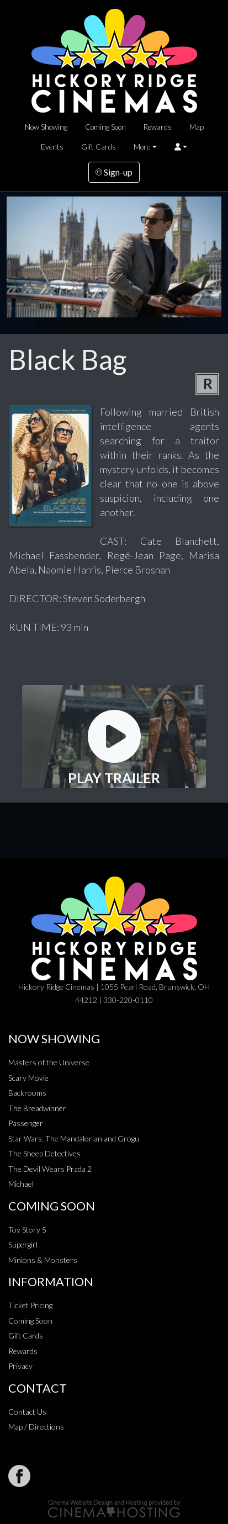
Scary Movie (28, 1077)
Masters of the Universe (48, 1062)
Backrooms (27, 1092)
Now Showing (46, 127)
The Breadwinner (37, 1108)
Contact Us (27, 1411)
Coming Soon (105, 127)
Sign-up (114, 172)
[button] (181, 147)
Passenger (25, 1123)
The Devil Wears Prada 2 (50, 1168)
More (142, 146)
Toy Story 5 (27, 1229)
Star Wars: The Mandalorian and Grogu (73, 1138)
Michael (21, 1183)
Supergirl (23, 1244)
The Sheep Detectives (44, 1153)
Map (196, 127)
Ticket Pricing (30, 1305)
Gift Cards (98, 146)
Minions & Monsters (42, 1260)
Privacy (20, 1366)
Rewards (158, 127)
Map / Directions (36, 1426)
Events (52, 146)
